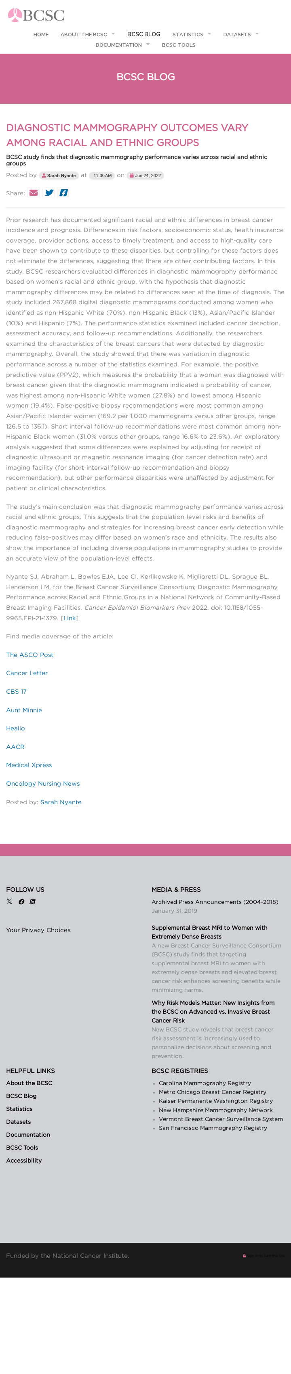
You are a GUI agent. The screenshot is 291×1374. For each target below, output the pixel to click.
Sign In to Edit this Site (264, 1256)
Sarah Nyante (61, 802)
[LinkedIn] (32, 902)
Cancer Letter (27, 673)
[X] (9, 902)
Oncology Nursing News (43, 784)
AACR (15, 747)
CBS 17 (16, 692)
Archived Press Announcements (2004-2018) (215, 902)
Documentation (119, 45)
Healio (15, 729)
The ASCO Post (29, 655)
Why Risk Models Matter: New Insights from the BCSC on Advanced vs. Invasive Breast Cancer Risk (213, 1012)
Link (69, 618)
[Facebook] (21, 902)
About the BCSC (84, 34)
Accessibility (24, 1161)
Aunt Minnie (24, 710)
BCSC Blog (143, 34)
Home (40, 34)
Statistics (188, 34)
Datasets (237, 34)
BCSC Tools (179, 45)
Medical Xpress (29, 765)
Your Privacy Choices (38, 930)
